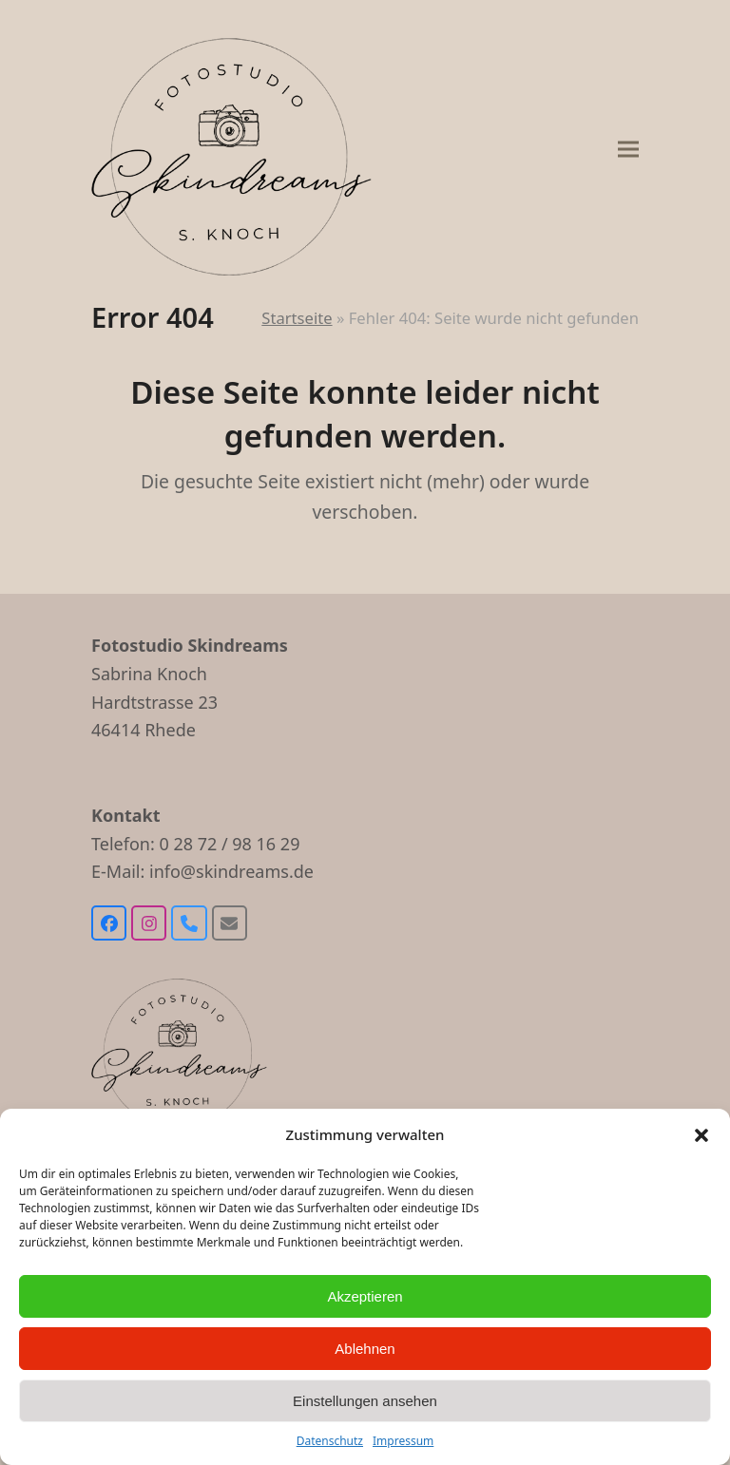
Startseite (296, 318)
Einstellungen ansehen (365, 1401)
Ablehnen (364, 1349)
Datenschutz (330, 1441)
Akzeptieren (364, 1296)
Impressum (403, 1441)
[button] (701, 1135)
